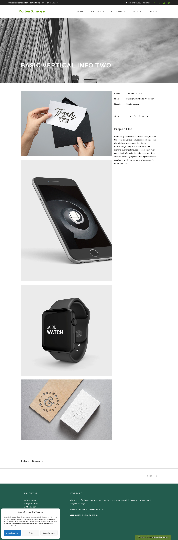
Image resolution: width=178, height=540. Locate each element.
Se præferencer (49, 533)
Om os (135, 11)
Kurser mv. (96, 11)
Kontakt (152, 11)
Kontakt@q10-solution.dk (140, 3)
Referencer (116, 11)
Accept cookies (12, 533)
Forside (79, 11)
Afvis (31, 533)
